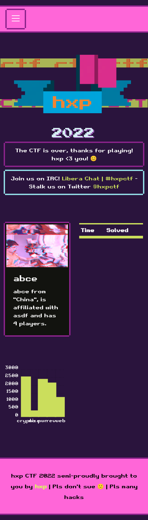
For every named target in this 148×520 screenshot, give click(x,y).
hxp (41, 486)
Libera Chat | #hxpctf (97, 178)
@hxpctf (106, 186)
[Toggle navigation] (16, 19)
